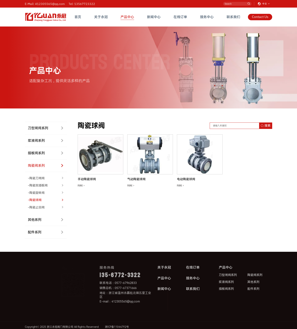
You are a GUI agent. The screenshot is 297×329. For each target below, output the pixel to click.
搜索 (265, 125)
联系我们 (233, 17)
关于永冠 (101, 17)
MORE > (81, 185)
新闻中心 (154, 17)
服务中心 (207, 17)
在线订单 (180, 17)
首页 (77, 17)
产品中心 (127, 17)
